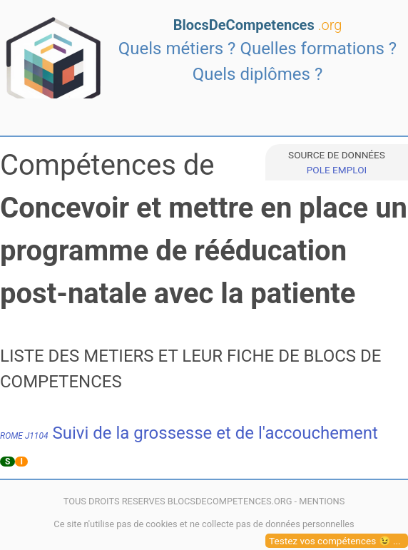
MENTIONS (322, 501)
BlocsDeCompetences (257, 25)
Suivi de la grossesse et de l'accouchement (189, 433)
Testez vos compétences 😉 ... (335, 540)
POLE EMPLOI (337, 169)
